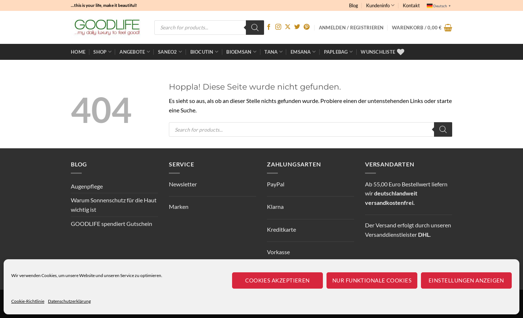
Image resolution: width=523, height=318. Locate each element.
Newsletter (183, 184)
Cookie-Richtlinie (27, 301)
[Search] (255, 27)
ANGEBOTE (134, 51)
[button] (422, 28)
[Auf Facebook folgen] (269, 27)
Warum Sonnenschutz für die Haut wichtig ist (114, 205)
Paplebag (338, 51)
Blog (353, 5)
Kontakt (411, 5)
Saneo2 (170, 51)
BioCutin (204, 51)
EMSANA (303, 51)
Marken (178, 206)
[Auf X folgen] (288, 27)
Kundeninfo (380, 5)
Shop (102, 51)
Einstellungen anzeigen (466, 280)
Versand (386, 225)
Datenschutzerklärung (69, 301)
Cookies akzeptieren (277, 280)
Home (78, 52)
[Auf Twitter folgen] (297, 27)
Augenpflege (87, 186)
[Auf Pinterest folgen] (306, 27)
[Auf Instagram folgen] (278, 27)
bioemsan (241, 51)
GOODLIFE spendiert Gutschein (111, 223)
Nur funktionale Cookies (371, 280)
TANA (273, 51)
